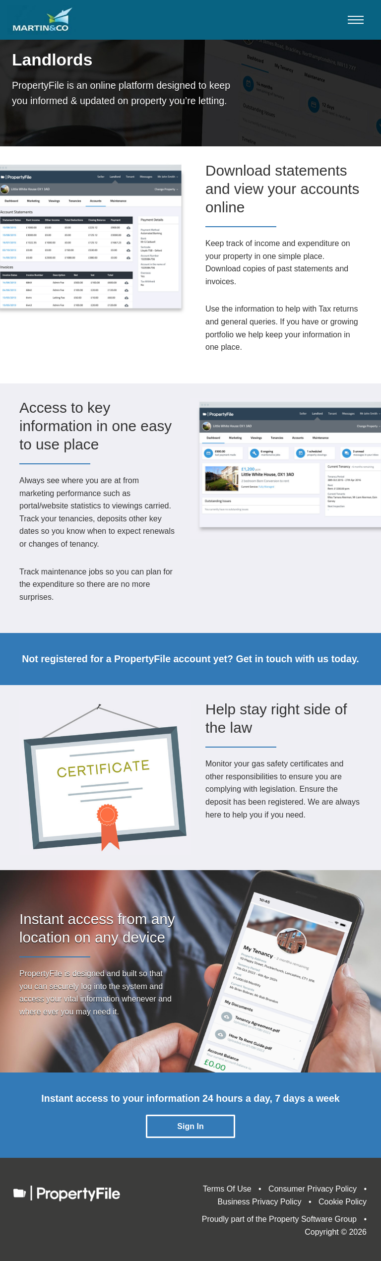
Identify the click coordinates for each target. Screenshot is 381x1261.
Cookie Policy (342, 1202)
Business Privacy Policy (260, 1202)
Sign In (190, 1126)
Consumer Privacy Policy (312, 1189)
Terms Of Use (227, 1189)
